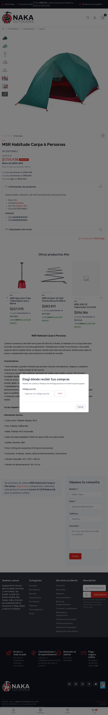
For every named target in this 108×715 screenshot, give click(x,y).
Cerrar (80, 407)
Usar (60, 393)
